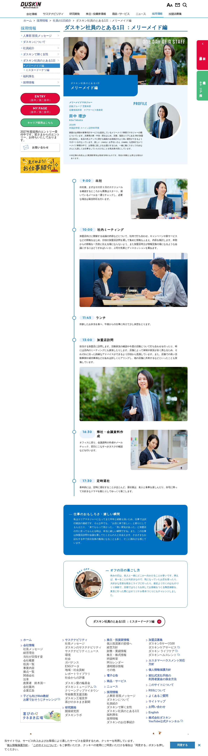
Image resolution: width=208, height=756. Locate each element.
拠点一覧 (28, 671)
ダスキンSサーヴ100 (162, 643)
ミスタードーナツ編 (37, 70)
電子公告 (112, 675)
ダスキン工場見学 (76, 698)
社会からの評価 (75, 677)
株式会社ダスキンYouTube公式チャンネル (164, 719)
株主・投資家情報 (96, 14)
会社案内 (28, 686)
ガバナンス (72, 662)
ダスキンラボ (73, 715)
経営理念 (28, 652)
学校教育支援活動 (76, 694)
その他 (111, 669)
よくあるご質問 (158, 695)
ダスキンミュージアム (79, 686)
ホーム (27, 639)
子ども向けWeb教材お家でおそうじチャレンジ (40, 697)
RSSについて (157, 690)
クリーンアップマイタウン (82, 690)
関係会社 (28, 675)
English (154, 712)
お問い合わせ (177, 5)
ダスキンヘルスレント (163, 654)
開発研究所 (72, 711)
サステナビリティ (53, 14)
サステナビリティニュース (82, 651)
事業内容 (28, 668)
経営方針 (112, 647)
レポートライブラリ (77, 673)
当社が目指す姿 (33, 656)
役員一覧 (28, 664)
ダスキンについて (34, 41)
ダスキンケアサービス (163, 647)
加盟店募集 (175, 14)
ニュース (141, 14)
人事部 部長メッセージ (37, 35)
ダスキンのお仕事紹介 (121, 722)
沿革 (26, 679)
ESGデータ (72, 666)
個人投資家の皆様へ (119, 643)
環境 (68, 654)
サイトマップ (157, 701)
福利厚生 (28, 76)
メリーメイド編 (35, 65)
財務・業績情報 (116, 651)
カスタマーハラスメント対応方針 (167, 662)
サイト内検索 (185, 5)
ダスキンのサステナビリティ (83, 647)
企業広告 (28, 690)
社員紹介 (28, 48)
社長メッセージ (33, 649)
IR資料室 (112, 658)
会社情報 (32, 14)
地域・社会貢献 (75, 669)
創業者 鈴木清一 (34, 683)
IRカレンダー (115, 662)
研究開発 (75, 14)
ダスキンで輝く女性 (35, 54)
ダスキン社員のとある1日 (39, 60)
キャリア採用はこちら (40, 122)
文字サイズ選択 (170, 5)
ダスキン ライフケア (161, 651)
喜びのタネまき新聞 (77, 701)
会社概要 (28, 660)
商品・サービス (120, 14)
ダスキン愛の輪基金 (77, 683)
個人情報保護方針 (160, 669)
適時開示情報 (115, 666)
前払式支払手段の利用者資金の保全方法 (163, 677)
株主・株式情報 (116, 654)
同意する (182, 744)
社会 (68, 658)
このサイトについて (161, 684)
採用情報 (157, 14)
